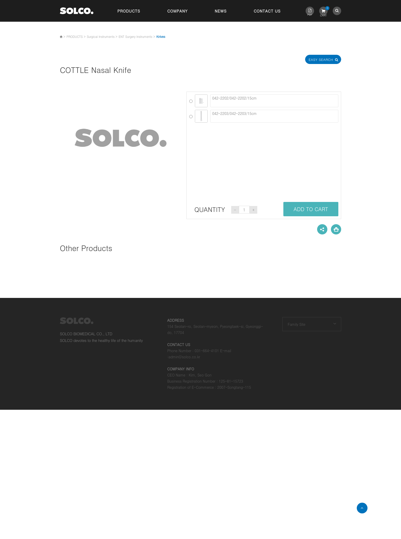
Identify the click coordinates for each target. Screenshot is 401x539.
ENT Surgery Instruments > (137, 36)
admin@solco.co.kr (184, 356)
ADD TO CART (311, 209)
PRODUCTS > (75, 36)
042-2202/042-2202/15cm (274, 100)
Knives (160, 36)
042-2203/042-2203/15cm (274, 116)
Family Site (296, 324)
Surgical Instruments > (102, 36)
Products (128, 11)
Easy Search (323, 59)
